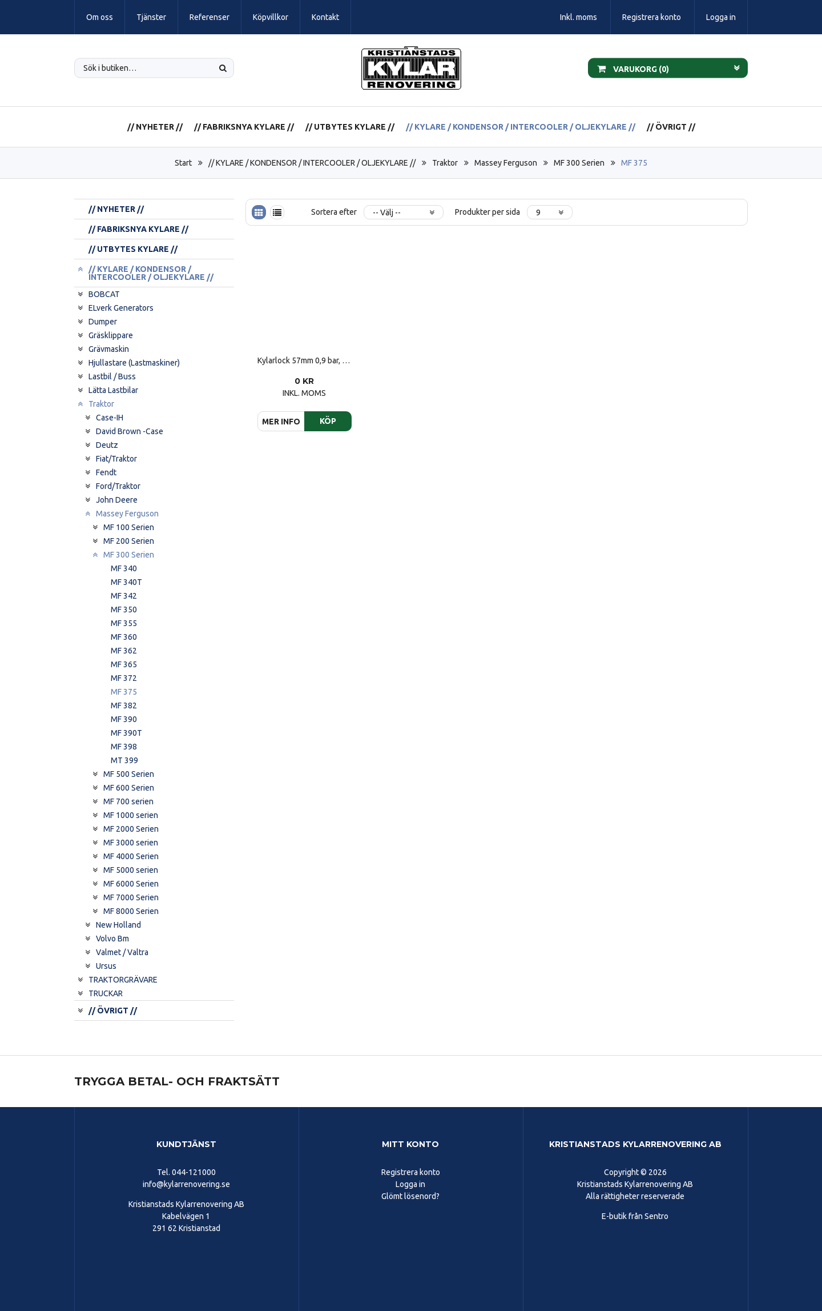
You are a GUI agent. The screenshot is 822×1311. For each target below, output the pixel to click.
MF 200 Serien (128, 541)
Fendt (106, 472)
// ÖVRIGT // (671, 126)
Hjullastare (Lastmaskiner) (134, 362)
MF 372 (124, 678)
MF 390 (124, 719)
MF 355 (124, 623)
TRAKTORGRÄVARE (123, 979)
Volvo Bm (112, 938)
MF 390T (126, 732)
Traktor (445, 162)
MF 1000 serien (130, 815)
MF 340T (126, 582)
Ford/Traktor (118, 486)
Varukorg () (633, 68)
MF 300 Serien (579, 162)
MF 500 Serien (128, 774)
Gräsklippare (110, 335)
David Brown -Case (129, 431)
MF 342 (124, 595)
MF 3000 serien (130, 842)
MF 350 (124, 609)
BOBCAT (104, 294)
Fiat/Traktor (116, 458)
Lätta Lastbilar (113, 390)
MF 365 (124, 664)
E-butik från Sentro (635, 1216)
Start (183, 162)
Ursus (106, 966)
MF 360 (124, 637)
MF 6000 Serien (131, 883)
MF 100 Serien (128, 527)
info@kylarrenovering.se (186, 1184)
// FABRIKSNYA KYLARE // (244, 126)
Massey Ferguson (505, 162)
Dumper (102, 321)
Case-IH (109, 417)
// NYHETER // (155, 126)
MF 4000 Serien (131, 856)
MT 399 (124, 760)
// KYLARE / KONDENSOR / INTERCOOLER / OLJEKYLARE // (520, 126)
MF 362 (124, 650)
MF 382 (124, 705)
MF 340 (124, 568)
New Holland (118, 924)
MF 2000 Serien (131, 828)
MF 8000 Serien (131, 911)
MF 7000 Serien (131, 897)
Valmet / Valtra (122, 952)
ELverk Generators (121, 307)
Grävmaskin (108, 349)
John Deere (117, 499)
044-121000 (194, 1172)
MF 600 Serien (128, 787)
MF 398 (124, 746)
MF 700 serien (128, 801)
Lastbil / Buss (112, 376)
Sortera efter (334, 212)
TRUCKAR (105, 993)
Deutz (107, 445)
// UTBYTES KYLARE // (349, 126)
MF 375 (634, 162)
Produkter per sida (487, 212)
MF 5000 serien (130, 870)
